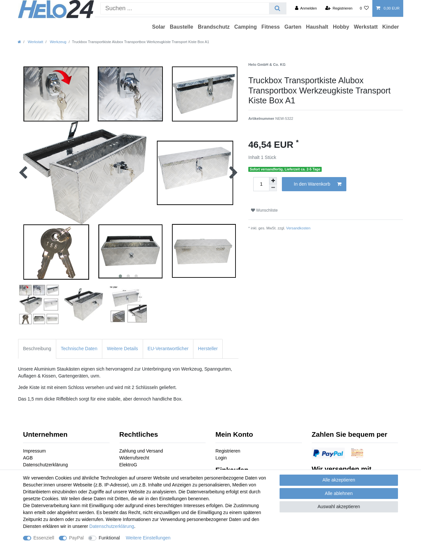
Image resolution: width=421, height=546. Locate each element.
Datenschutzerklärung (45, 464)
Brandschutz (214, 27)
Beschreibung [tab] (37, 348)
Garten (293, 27)
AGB (28, 457)
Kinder (390, 27)
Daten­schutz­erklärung (111, 526)
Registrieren (227, 451)
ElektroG (128, 464)
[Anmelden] (306, 8)
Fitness (270, 27)
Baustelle (181, 27)
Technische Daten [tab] (79, 348)
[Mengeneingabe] (261, 184)
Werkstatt (366, 27)
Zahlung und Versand (141, 451)
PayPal (76, 537)
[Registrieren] (338, 8)
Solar (158, 27)
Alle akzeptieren (338, 479)
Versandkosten (298, 228)
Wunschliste (264, 210)
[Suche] (277, 8)
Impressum (34, 451)
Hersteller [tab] (208, 348)
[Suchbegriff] (185, 8)
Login (221, 457)
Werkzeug (57, 42)
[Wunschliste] (364, 8)
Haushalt (317, 27)
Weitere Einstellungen (148, 537)
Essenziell (44, 537)
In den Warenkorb (317, 184)
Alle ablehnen (339, 493)
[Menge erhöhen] (273, 180)
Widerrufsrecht (134, 457)
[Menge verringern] (273, 187)
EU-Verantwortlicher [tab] (168, 348)
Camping (245, 27)
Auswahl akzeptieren (338, 506)
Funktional (109, 537)
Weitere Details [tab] (122, 348)
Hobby (341, 27)
